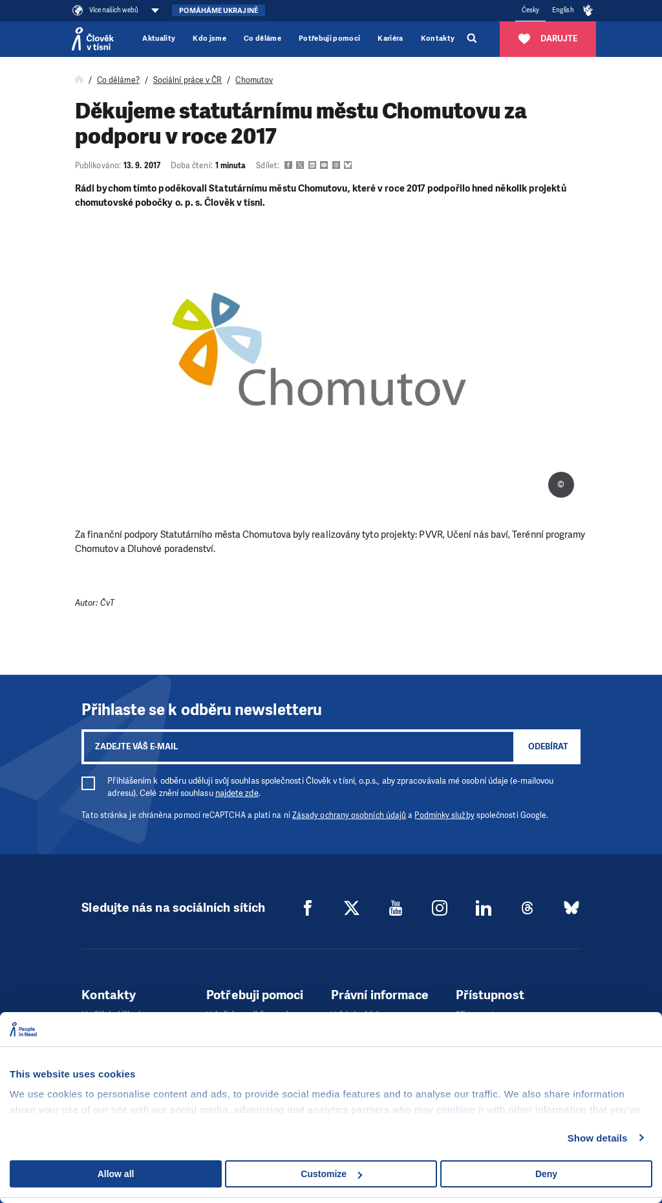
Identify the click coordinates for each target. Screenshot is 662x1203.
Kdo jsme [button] (209, 38)
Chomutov (254, 80)
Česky (530, 10)
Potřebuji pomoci (329, 38)
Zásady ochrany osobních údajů (349, 815)
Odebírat (548, 746)
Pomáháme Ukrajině (218, 11)
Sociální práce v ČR (187, 80)
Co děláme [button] (262, 38)
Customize (331, 1174)
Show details (598, 1137)
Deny (546, 1174)
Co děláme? (118, 80)
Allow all (116, 1174)
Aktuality (158, 38)
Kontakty (438, 38)
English (563, 10)
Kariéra (390, 38)
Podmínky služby (444, 815)
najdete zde (237, 793)
